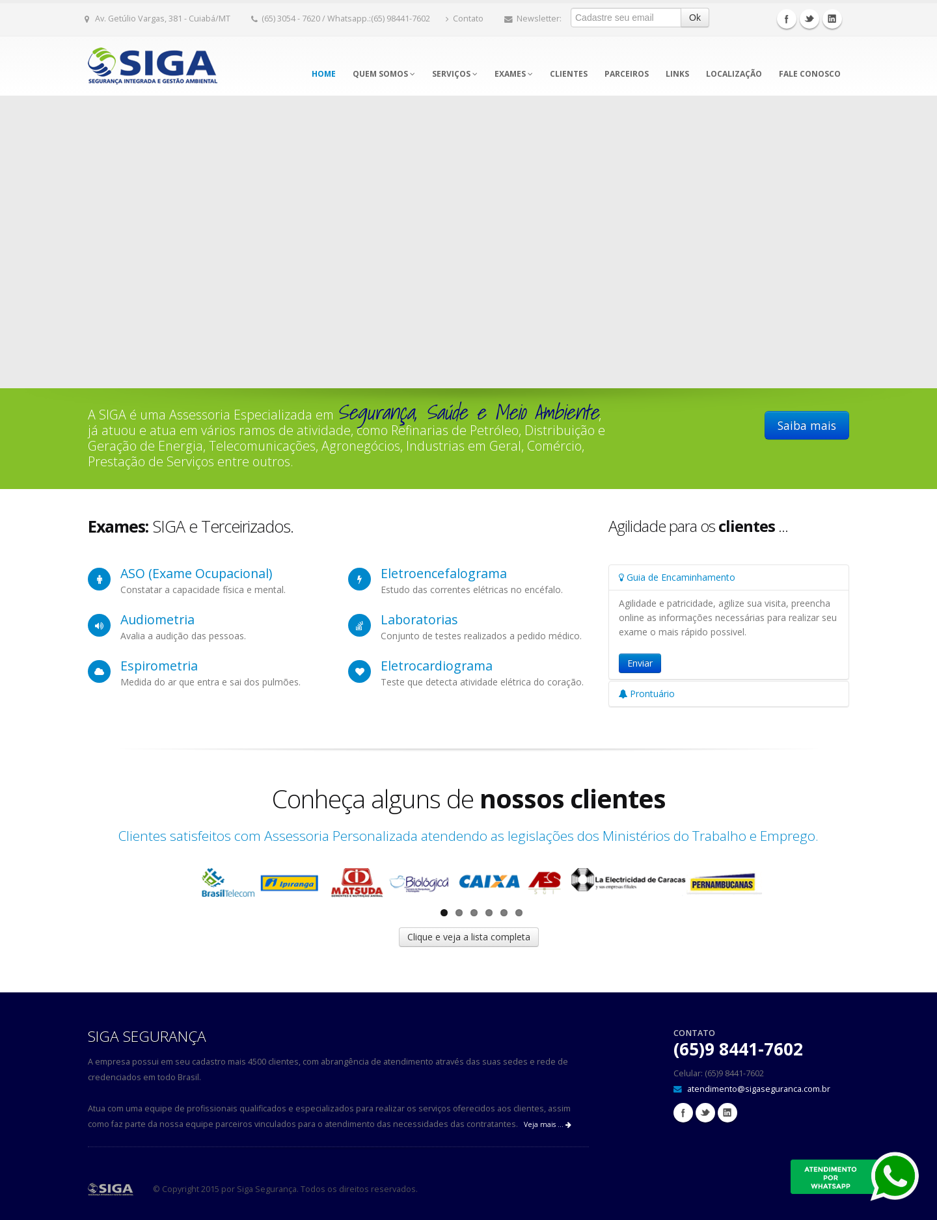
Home (324, 73)
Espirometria (159, 665)
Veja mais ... (547, 1124)
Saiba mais (807, 425)
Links (677, 73)
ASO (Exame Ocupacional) (196, 573)
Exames (514, 73)
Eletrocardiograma (437, 665)
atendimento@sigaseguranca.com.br (758, 1088)
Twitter (809, 19)
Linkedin (832, 19)
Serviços (455, 73)
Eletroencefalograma (444, 573)
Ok (695, 17)
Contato (464, 18)
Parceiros (626, 73)
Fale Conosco (810, 73)
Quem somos (384, 73)
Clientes (569, 73)
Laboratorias (419, 619)
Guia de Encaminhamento (677, 577)
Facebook (786, 19)
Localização (734, 73)
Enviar (640, 663)
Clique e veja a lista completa (468, 937)
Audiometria (157, 619)
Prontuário (647, 693)
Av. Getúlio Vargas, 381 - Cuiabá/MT (157, 18)
